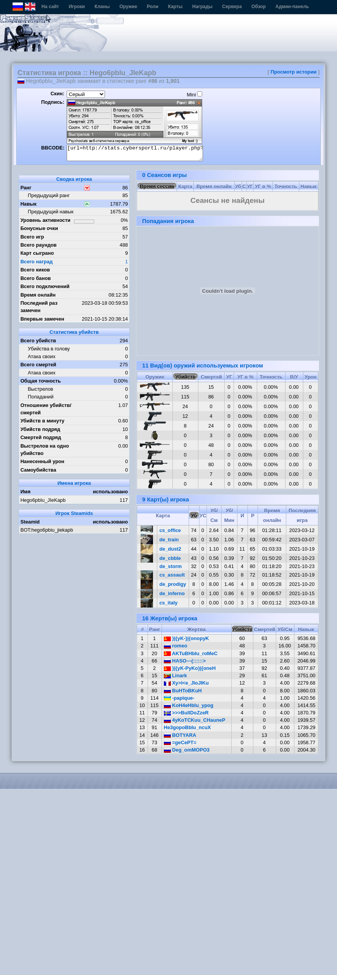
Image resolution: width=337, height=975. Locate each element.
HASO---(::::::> (185, 661)
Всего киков (35, 270)
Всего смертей (39, 364)
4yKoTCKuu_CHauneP (194, 720)
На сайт (50, 6)
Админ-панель (292, 6)
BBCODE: (52, 148)
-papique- (179, 698)
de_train (169, 539)
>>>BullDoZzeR (186, 713)
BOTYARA (180, 735)
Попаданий (40, 397)
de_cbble (170, 558)
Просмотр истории (294, 72)
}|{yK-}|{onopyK (186, 638)
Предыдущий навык (51, 212)
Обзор (258, 6)
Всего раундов (39, 245)
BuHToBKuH (183, 690)
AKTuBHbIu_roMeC (191, 653)
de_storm (171, 566)
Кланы (102, 6)
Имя (26, 491)
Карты (175, 6)
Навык (29, 204)
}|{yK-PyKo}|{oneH (190, 668)
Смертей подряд (41, 437)
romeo (175, 646)
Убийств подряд (40, 429)
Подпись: (52, 102)
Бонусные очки (39, 228)
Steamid (30, 522)
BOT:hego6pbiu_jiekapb (47, 530)
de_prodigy (173, 584)
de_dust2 (170, 549)
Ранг (26, 188)
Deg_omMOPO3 (187, 750)
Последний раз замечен (39, 306)
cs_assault (172, 575)
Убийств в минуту (43, 421)
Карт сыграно (37, 253)
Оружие (128, 6)
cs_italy (169, 603)
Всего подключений (45, 286)
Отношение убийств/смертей (46, 408)
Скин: (57, 93)
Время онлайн (38, 295)
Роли (152, 6)
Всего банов (36, 278)
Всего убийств (38, 340)
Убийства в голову (49, 349)
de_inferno (172, 593)
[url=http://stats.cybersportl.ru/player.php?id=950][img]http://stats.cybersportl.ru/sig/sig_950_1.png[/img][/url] (135, 153)
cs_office (170, 530)
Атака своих (41, 356)
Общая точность (41, 381)
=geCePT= (180, 742)
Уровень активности (45, 220)
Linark (175, 675)
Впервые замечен (42, 319)
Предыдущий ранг (49, 195)
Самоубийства (38, 470)
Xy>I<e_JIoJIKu (186, 683)
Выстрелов (40, 389)
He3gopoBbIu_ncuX (187, 727)
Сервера (232, 6)
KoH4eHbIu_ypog (188, 705)
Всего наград (37, 261)
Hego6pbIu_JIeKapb (43, 500)
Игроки (77, 6)
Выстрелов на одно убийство (45, 449)
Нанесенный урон (42, 461)
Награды (202, 6)
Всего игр (32, 237)
